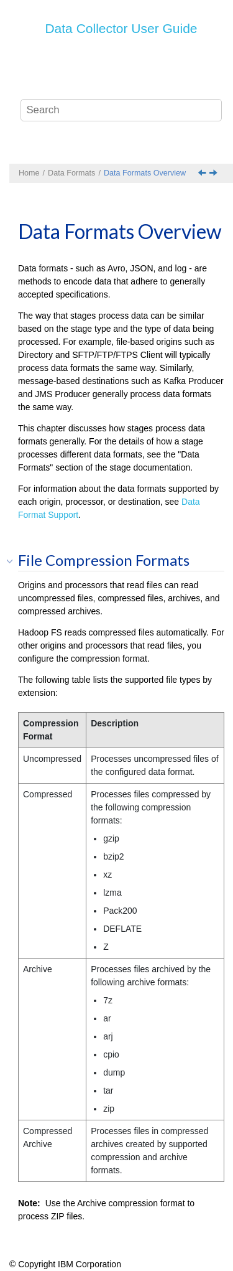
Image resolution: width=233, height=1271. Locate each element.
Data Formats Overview (145, 173)
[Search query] (121, 110)
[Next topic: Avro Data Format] (214, 174)
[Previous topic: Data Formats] (203, 174)
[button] (13, 561)
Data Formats (71, 173)
